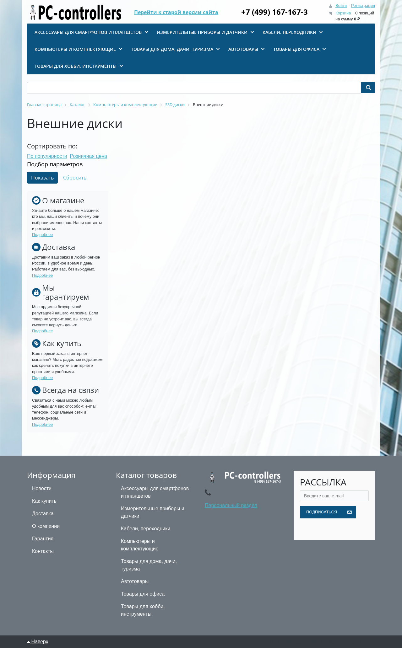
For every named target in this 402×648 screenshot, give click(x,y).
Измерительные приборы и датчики (152, 512)
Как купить (44, 501)
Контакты (43, 551)
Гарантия (42, 538)
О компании (46, 526)
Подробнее (42, 234)
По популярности (47, 156)
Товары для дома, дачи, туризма (149, 565)
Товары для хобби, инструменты (143, 610)
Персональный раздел (231, 505)
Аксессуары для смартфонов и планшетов (155, 492)
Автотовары (135, 581)
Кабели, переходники (145, 528)
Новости (42, 488)
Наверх (37, 641)
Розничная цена (88, 156)
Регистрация (363, 5)
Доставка (43, 513)
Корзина (343, 13)
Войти (341, 5)
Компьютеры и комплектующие (140, 544)
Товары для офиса (143, 594)
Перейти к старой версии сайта (176, 12)
